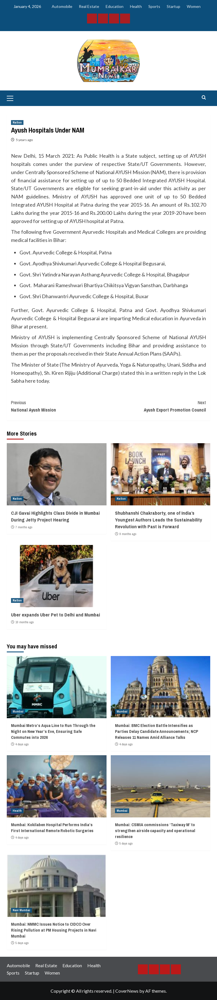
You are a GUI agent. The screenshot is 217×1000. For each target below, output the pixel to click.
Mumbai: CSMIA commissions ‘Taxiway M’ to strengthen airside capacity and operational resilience (155, 830)
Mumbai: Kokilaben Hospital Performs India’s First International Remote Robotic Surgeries (52, 828)
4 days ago (22, 744)
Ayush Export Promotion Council (157, 406)
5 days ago (126, 843)
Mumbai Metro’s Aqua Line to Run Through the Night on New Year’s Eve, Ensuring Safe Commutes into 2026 (53, 731)
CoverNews (126, 990)
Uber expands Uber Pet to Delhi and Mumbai (55, 614)
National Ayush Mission (59, 406)
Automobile (62, 6)
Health (136, 6)
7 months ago (24, 527)
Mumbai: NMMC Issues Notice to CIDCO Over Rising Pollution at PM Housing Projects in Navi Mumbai (53, 930)
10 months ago (25, 622)
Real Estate (89, 6)
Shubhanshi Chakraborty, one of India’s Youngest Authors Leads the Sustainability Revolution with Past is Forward (158, 520)
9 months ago (128, 534)
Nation (17, 122)
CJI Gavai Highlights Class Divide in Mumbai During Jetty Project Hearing (55, 516)
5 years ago (24, 140)
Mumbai (18, 711)
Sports (154, 6)
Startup (173, 6)
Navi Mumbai (21, 910)
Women (194, 6)
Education (114, 6)
